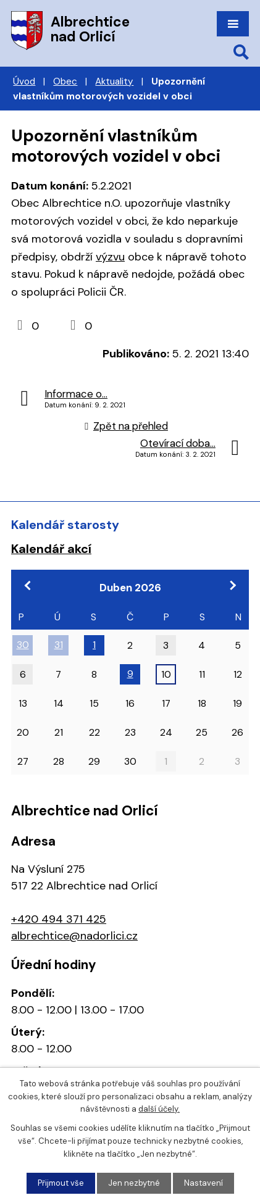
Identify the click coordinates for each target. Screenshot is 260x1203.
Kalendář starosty (65, 525)
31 (58, 644)
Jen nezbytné (134, 1183)
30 (23, 644)
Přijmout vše (61, 1183)
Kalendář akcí (51, 549)
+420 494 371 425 (58, 919)
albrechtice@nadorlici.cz (74, 935)
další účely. (159, 1109)
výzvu (110, 256)
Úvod (24, 81)
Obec (65, 81)
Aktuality (114, 81)
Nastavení (203, 1183)
